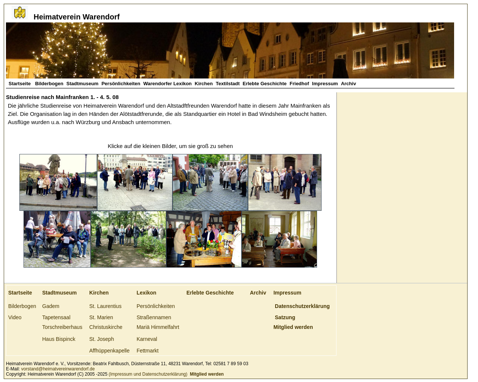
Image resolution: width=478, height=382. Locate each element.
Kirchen (203, 83)
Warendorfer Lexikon (167, 83)
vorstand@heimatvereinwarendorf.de (58, 369)
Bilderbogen (49, 83)
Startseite (20, 83)
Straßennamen (154, 317)
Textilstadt (228, 83)
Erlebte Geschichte (265, 83)
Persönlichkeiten (121, 83)
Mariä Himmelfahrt (158, 327)
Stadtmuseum (82, 83)
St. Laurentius (105, 306)
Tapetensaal (56, 317)
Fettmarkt (148, 351)
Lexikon (146, 293)
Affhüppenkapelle (109, 351)
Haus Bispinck (58, 339)
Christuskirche (105, 327)
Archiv (348, 83)
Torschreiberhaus (62, 327)
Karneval (147, 339)
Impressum (325, 83)
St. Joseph (101, 339)
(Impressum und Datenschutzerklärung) (147, 374)
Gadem (50, 306)
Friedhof (299, 83)
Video (15, 317)
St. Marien (101, 317)
